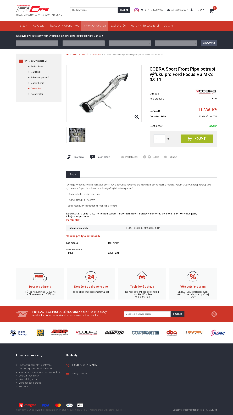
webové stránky (191, 410)
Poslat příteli (129, 157)
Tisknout (170, 157)
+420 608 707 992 (154, 10)
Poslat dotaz (99, 157)
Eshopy (177, 410)
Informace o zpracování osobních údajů (39, 372)
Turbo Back (37, 66)
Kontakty (23, 386)
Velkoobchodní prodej (30, 382)
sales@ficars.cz (179, 10)
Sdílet (151, 157)
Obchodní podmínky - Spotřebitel (35, 365)
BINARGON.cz (210, 410)
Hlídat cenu (75, 157)
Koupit (197, 139)
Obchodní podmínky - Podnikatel (35, 368)
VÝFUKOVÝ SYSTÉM (35, 61)
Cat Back (35, 72)
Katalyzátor (37, 94)
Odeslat (177, 314)
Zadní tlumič (37, 83)
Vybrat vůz (209, 43)
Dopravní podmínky (29, 375)
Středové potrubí (40, 77)
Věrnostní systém (28, 379)
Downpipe (36, 88)
